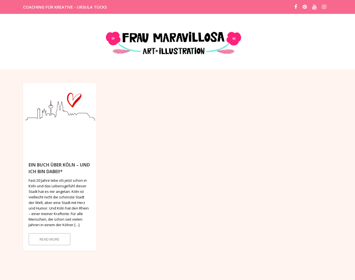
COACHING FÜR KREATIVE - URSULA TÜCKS (65, 7)
